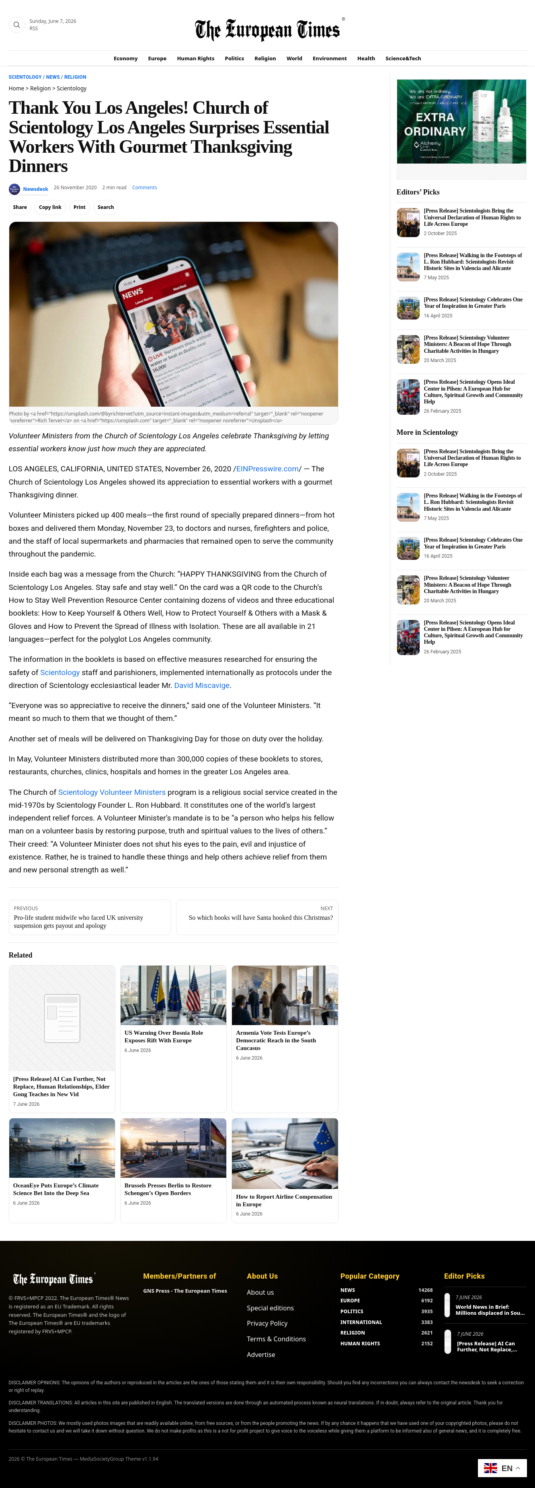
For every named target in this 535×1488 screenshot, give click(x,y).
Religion (265, 58)
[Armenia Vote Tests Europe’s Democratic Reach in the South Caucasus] (285, 995)
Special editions (270, 1308)
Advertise (261, 1354)
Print (80, 207)
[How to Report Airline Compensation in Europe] (285, 1153)
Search (106, 207)
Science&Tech (403, 58)
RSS (34, 28)
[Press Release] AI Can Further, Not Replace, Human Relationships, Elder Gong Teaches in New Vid (61, 1086)
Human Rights (195, 58)
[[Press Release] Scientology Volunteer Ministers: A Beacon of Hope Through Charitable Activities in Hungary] (408, 349)
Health (366, 58)
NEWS (347, 1290)
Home (17, 88)
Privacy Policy (267, 1323)
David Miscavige (202, 685)
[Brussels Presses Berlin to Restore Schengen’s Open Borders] (173, 1148)
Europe (157, 58)
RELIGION (352, 1332)
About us (260, 1292)
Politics (234, 58)
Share (20, 207)
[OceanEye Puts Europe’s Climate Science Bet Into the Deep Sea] (62, 1148)
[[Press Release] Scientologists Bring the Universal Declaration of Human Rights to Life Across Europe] (408, 222)
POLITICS (351, 1311)
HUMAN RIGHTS (360, 1343)
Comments (144, 187)
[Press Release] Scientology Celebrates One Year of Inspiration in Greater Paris (473, 303)
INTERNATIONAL (361, 1322)
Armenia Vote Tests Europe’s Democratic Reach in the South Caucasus (276, 1040)
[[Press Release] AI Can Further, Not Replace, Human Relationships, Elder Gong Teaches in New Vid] (62, 1018)
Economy (126, 58)
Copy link (50, 207)
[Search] (17, 25)
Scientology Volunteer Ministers (112, 792)
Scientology (25, 77)
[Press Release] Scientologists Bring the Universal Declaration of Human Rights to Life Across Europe (472, 217)
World (294, 58)
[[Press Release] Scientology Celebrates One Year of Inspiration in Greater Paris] (408, 308)
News (53, 77)
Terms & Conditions (276, 1338)
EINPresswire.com (267, 468)
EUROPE (350, 1300)
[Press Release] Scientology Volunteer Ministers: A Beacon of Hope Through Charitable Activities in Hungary (467, 344)
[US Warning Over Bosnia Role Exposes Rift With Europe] (173, 995)
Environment (330, 58)
